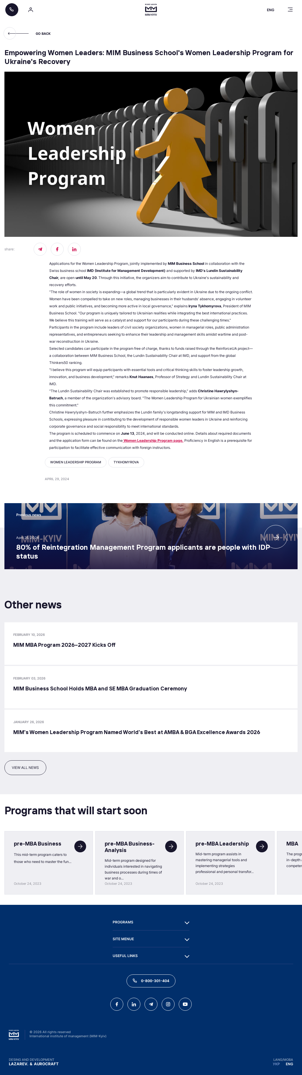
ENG (289, 1064)
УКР (276, 1064)
